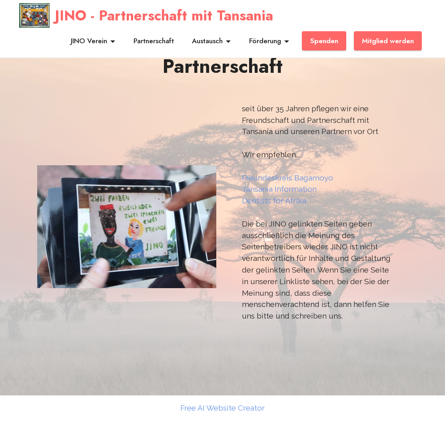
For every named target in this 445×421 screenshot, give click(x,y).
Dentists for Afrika (274, 200)
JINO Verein (89, 41)
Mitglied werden (388, 41)
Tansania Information (279, 188)
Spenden (324, 41)
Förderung (265, 41)
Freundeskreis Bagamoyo (287, 177)
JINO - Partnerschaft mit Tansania (164, 15)
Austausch (207, 41)
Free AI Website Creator (222, 408)
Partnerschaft (154, 41)
